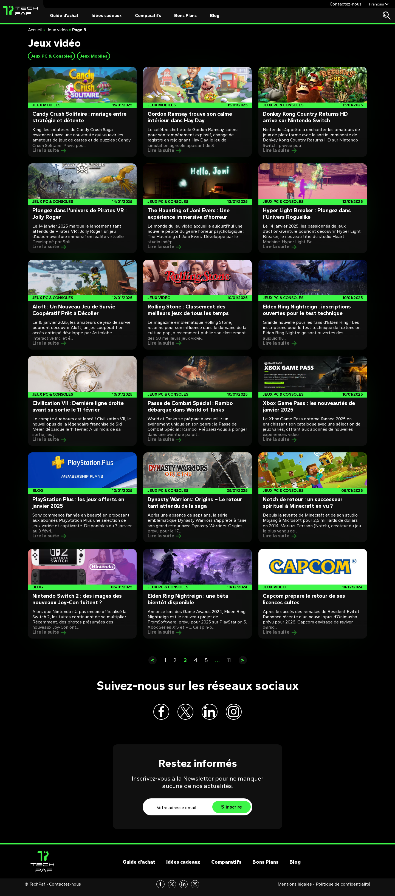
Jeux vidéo (57, 29)
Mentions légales (295, 890)
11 (229, 660)
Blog (214, 15)
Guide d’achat (64, 15)
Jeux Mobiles (93, 56)
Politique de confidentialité (343, 890)
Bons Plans (185, 15)
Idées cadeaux (107, 15)
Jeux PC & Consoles (51, 56)
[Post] (82, 112)
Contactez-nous (346, 4)
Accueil (35, 29)
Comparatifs (148, 15)
